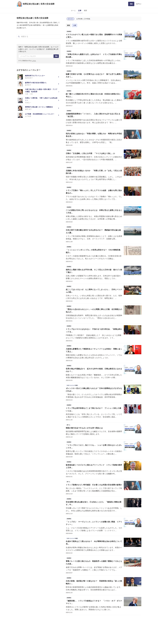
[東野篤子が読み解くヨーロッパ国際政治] (39, 108)
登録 (131, 4)
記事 (79, 10)
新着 (68, 25)
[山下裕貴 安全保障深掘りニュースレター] (39, 115)
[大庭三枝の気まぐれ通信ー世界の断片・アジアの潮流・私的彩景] (39, 91)
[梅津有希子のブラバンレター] (39, 76)
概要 (85, 10)
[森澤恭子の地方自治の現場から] (39, 83)
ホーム (73, 10)
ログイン (138, 4)
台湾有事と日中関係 (83, 19)
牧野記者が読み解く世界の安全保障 (38, 4)
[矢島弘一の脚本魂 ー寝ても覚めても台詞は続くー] (39, 100)
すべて (70, 19)
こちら (34, 60)
